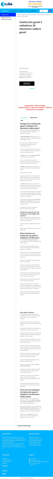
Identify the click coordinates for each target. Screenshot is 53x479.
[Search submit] (50, 11)
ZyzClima (5, 466)
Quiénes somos (13, 11)
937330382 (35, 4)
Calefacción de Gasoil (6, 19)
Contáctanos (32, 11)
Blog (26, 11)
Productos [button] (5, 11)
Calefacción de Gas (5, 17)
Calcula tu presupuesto (27, 83)
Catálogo (21, 11)
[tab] (24, 117)
